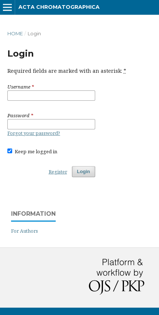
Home (15, 33)
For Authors (24, 231)
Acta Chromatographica (59, 7)
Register (58, 171)
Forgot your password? (33, 133)
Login (83, 171)
